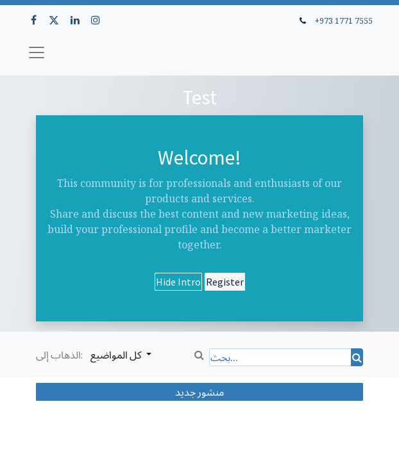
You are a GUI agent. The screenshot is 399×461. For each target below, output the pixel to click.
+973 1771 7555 (344, 20)
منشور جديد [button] (199, 391)
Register (225, 281)
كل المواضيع (117, 354)
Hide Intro (178, 281)
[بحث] (357, 357)
